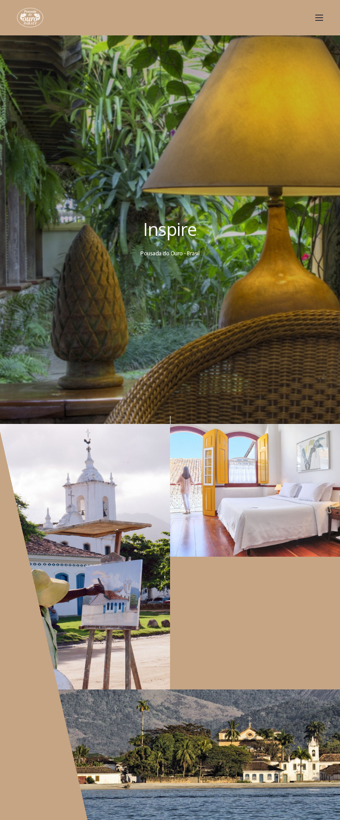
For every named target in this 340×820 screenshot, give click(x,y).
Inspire (170, 229)
